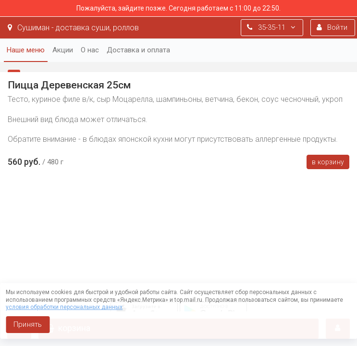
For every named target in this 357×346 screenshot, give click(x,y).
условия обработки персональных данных (64, 307)
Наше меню (26, 50)
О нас (90, 50)
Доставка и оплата (138, 50)
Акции (62, 50)
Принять (27, 324)
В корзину (328, 162)
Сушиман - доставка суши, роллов (73, 27)
